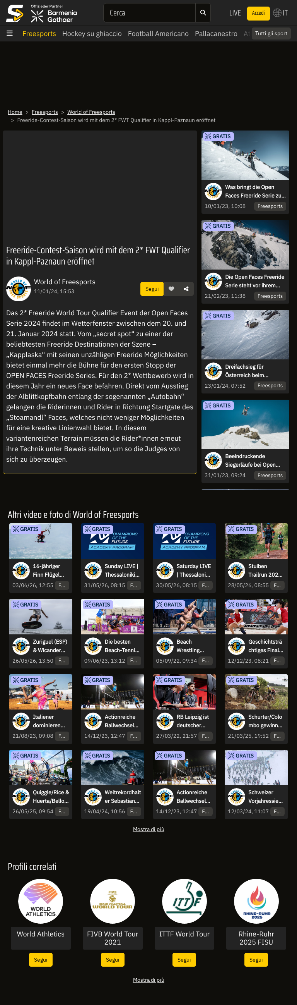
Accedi (258, 13)
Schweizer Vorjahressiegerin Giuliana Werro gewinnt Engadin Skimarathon (266, 797)
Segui (152, 288)
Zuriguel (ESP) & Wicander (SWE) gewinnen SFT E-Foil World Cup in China (50, 646)
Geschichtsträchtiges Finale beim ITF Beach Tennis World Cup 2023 (265, 646)
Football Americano (158, 33)
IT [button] (280, 13)
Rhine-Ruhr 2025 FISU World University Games (256, 938)
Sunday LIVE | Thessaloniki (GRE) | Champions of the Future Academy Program (121, 571)
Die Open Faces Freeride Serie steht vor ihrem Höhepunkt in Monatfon (254, 281)
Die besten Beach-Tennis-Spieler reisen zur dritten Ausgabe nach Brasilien (122, 646)
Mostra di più (148, 829)
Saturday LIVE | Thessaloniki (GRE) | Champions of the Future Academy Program (194, 571)
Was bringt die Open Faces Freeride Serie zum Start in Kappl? (255, 192)
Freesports (39, 33)
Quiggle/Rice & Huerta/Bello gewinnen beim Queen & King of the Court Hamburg (51, 797)
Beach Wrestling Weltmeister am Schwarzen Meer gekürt (194, 646)
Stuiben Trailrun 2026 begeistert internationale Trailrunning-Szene (265, 571)
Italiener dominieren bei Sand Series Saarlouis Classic (47, 721)
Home (15, 111)
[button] (171, 289)
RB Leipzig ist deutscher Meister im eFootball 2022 (193, 721)
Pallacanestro (216, 33)
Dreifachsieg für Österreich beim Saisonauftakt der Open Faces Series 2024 (253, 371)
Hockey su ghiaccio (92, 33)
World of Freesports (91, 111)
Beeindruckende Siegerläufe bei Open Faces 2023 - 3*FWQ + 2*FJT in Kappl (252, 461)
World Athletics (41, 934)
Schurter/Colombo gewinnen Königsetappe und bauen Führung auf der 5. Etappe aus (266, 721)
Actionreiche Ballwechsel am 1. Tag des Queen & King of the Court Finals (121, 721)
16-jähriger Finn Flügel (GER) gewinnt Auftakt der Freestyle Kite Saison (50, 571)
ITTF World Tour (184, 934)
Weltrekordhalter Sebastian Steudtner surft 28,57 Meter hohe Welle (123, 797)
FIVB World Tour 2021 (112, 938)
